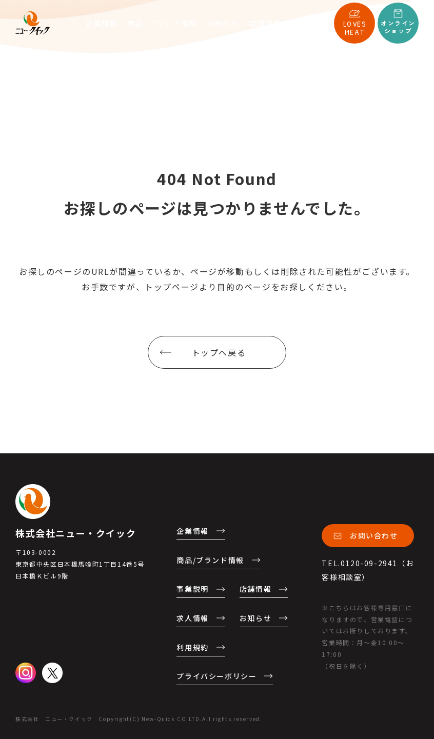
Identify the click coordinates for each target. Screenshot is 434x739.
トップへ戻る (219, 352)
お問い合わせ (374, 535)
